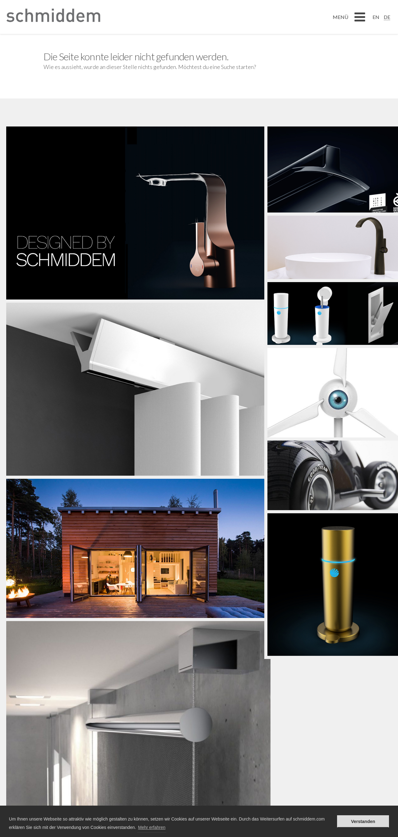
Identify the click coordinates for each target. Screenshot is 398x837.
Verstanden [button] (363, 821)
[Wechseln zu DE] (387, 17)
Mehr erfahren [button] (151, 827)
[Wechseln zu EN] (376, 17)
